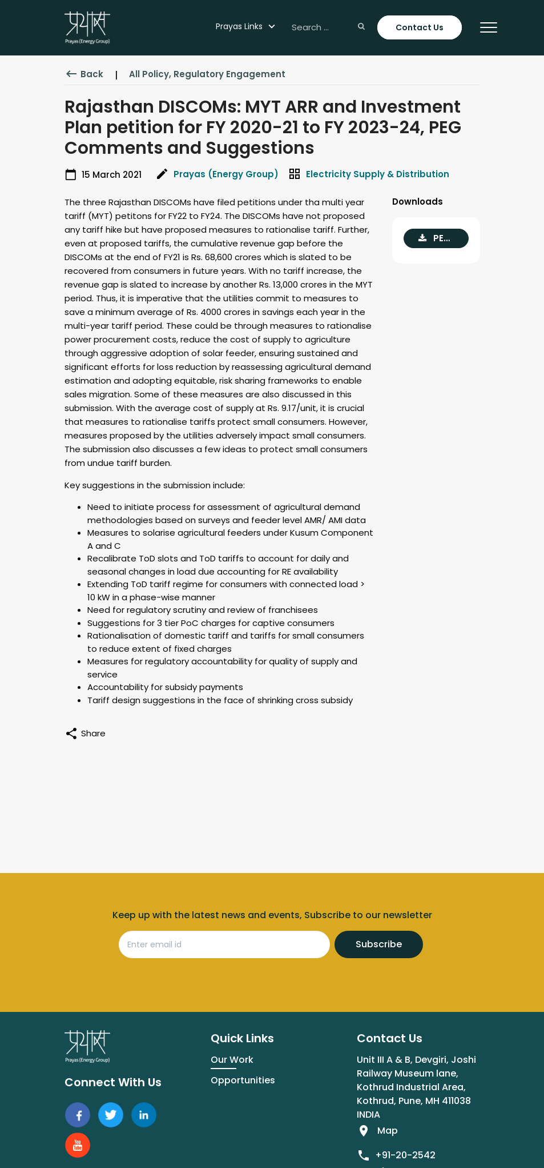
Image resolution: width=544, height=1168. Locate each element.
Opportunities (243, 1080)
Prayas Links (239, 26)
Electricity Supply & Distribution (377, 174)
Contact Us (420, 27)
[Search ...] (327, 27)
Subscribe (379, 944)
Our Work (232, 1059)
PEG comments (443, 238)
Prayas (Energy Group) (226, 174)
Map (387, 1130)
